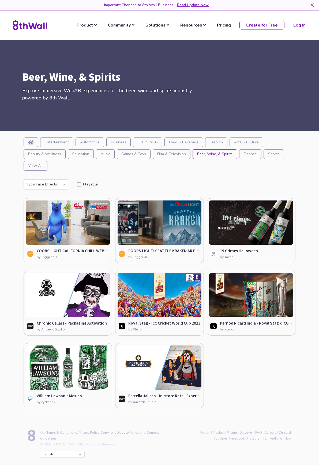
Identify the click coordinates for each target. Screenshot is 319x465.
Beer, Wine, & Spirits (214, 154)
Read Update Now (193, 5)
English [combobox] (61, 454)
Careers (270, 432)
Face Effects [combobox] (46, 184)
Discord (285, 432)
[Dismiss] (312, 5)
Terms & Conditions (62, 432)
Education (80, 154)
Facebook (237, 438)
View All (35, 165)
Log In (299, 25)
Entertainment (57, 142)
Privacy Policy (89, 432)
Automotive (90, 142)
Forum (205, 432)
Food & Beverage (183, 142)
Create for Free (262, 25)
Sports (273, 154)
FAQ (258, 432)
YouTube (220, 438)
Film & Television (171, 154)
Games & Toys (133, 154)
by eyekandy (46, 402)
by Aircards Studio (51, 329)
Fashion (216, 142)
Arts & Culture (246, 142)
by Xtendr (135, 329)
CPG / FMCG (147, 142)
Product (218, 432)
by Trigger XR (47, 257)
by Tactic (226, 257)
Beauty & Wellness (44, 154)
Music (105, 154)
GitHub (285, 438)
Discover (246, 432)
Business (118, 142)
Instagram (254, 438)
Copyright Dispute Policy (119, 432)
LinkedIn (271, 438)
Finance (250, 154)
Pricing (224, 25)
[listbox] (87, 25)
